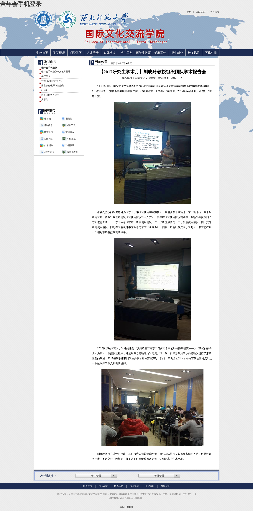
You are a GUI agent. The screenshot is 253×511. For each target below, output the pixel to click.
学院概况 (59, 52)
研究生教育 (49, 152)
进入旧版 (214, 12)
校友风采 (194, 52)
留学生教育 (143, 52)
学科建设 (69, 132)
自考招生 (48, 145)
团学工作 (48, 132)
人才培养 (93, 52)
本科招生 (71, 138)
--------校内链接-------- (96, 475)
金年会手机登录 (21, 4)
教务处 (47, 118)
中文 (189, 12)
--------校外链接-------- (159, 475)
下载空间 (211, 52)
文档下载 (48, 138)
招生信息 (48, 125)
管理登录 (165, 486)
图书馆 (68, 118)
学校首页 (42, 52)
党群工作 (160, 52)
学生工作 (126, 52)
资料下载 (71, 125)
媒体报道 (110, 52)
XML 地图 (126, 507)
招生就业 (177, 52)
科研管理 (69, 145)
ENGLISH (200, 12)
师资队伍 (76, 52)
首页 (113, 63)
